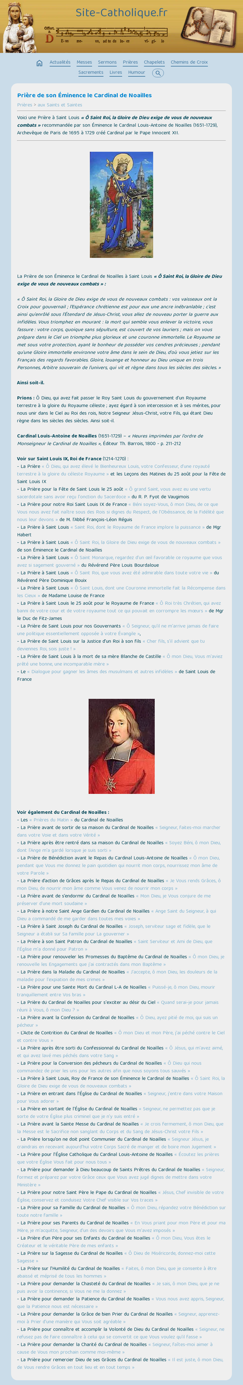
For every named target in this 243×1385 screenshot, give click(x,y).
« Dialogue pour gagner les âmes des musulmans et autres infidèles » (102, 672)
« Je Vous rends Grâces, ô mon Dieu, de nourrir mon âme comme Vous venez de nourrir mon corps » (119, 885)
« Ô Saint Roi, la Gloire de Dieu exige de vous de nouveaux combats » (146, 543)
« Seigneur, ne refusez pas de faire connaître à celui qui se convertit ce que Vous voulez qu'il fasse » (120, 1333)
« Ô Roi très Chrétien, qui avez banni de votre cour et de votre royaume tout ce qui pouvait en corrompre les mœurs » (119, 607)
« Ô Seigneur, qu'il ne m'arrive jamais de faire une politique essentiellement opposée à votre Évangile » (118, 630)
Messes (84, 62)
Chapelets (154, 62)
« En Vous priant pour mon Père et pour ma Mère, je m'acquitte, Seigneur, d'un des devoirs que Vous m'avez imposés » (121, 1227)
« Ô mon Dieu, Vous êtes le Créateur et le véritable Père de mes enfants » (113, 1242)
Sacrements (90, 72)
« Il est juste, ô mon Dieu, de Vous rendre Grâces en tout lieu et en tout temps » (120, 1364)
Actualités (60, 62)
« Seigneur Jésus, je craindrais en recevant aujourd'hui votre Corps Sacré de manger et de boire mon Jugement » (116, 1143)
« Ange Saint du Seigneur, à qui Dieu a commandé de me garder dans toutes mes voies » (116, 915)
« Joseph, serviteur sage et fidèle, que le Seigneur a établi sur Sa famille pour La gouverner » (113, 930)
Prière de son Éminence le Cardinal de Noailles (84, 96)
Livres (115, 72)
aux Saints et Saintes (60, 105)
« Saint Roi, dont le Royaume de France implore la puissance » (138, 527)
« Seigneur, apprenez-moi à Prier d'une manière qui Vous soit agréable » (118, 1318)
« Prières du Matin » (51, 820)
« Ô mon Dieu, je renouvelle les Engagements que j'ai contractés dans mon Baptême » (120, 961)
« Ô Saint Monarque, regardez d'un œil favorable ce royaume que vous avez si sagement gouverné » (119, 562)
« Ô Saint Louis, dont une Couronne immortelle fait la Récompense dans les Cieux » (121, 592)
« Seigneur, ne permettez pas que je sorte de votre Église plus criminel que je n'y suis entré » (116, 1113)
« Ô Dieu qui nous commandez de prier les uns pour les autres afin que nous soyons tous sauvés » (109, 1067)
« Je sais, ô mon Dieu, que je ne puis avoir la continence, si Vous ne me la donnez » (118, 1288)
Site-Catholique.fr (122, 13)
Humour (136, 72)
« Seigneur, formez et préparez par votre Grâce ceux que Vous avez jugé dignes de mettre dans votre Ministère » (120, 1178)
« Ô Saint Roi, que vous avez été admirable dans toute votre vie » (141, 573)
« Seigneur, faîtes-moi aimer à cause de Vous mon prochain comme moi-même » (115, 1349)
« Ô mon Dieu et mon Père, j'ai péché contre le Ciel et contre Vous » (121, 1037)
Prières (130, 62)
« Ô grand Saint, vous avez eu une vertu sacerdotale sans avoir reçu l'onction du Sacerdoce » (114, 493)
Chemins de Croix (189, 62)
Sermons (107, 62)
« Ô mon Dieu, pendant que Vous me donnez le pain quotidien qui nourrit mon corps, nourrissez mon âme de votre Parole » (118, 866)
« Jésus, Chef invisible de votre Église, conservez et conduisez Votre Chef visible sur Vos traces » (120, 1197)
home (39, 63)
